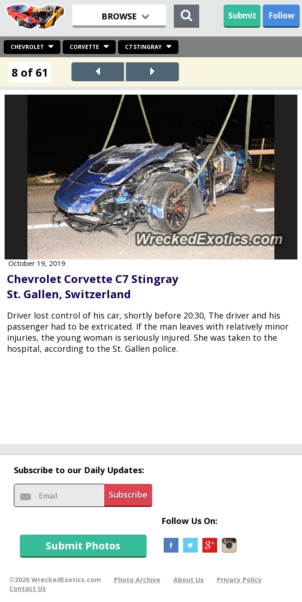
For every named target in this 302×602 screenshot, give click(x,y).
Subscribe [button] (128, 494)
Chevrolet (27, 47)
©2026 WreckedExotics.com (55, 579)
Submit (242, 15)
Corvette (84, 47)
